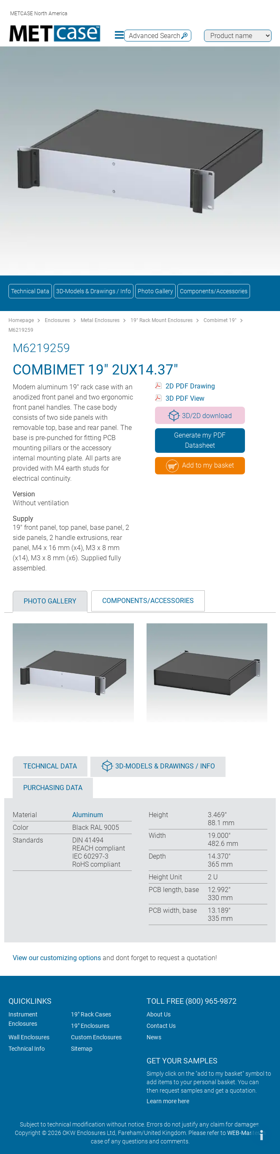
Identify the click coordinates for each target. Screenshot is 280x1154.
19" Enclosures (90, 1025)
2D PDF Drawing (190, 386)
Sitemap (81, 1048)
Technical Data (30, 291)
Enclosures (57, 320)
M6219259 (20, 330)
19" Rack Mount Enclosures (161, 320)
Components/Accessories (213, 291)
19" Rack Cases (91, 1014)
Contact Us (161, 1025)
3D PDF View (185, 398)
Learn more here (168, 1101)
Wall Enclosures (28, 1037)
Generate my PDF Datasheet (200, 440)
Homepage (21, 320)
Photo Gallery (155, 291)
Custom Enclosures (96, 1037)
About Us (159, 1014)
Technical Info (26, 1048)
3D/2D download (200, 415)
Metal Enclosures (100, 320)
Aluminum (87, 815)
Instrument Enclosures (23, 1019)
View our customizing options (57, 958)
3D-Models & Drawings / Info (93, 291)
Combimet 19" (220, 320)
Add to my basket (200, 466)
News (154, 1037)
